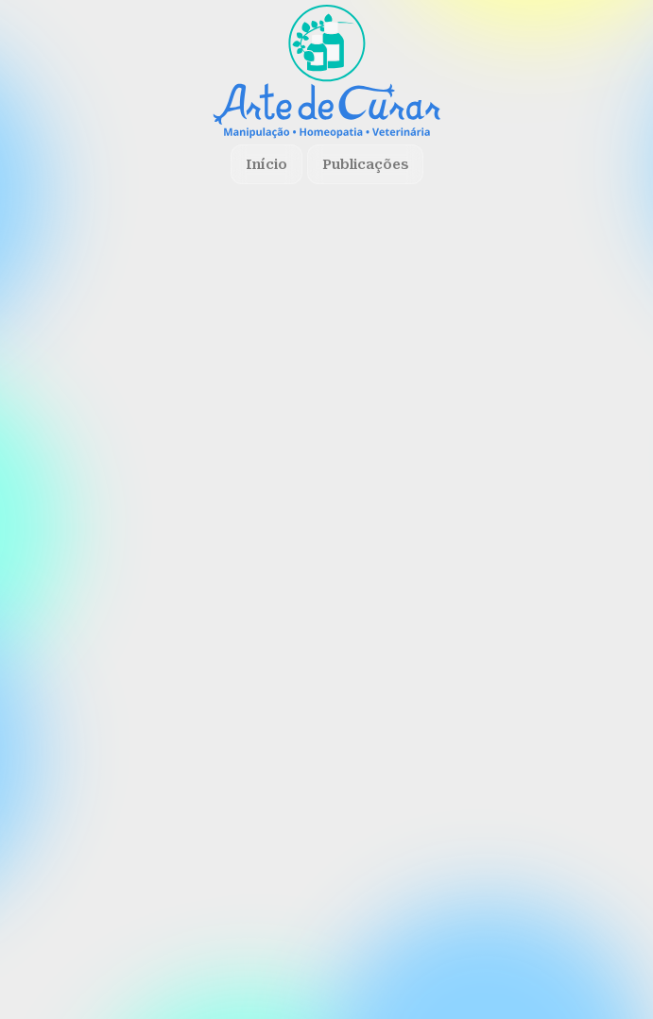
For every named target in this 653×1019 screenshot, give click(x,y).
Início (266, 164)
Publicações (365, 164)
